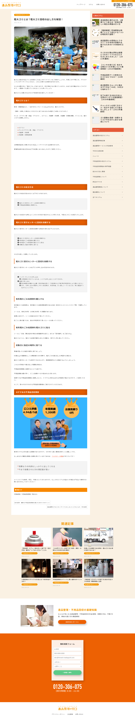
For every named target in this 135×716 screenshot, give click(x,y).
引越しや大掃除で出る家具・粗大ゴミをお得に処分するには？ (98, 549)
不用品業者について (100, 177)
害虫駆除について (99, 192)
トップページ (81, 4)
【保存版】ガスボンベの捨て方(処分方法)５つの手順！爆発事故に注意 (98, 580)
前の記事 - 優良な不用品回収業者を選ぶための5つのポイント (32, 502)
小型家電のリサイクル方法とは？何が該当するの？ (36, 580)
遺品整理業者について (100, 187)
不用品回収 (17, 494)
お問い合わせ (100, 4)
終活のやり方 (97, 182)
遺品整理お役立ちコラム (101, 135)
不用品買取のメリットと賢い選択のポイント (67, 579)
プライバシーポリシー (58, 714)
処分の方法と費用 (99, 171)
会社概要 (70, 714)
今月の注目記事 (98, 151)
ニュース (96, 156)
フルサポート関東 (57, 456)
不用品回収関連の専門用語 (102, 166)
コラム (91, 4)
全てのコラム (97, 197)
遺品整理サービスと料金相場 (103, 146)
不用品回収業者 (26, 494)
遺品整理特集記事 (99, 141)
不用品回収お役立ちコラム (22, 15)
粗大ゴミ (34, 494)
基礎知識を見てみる (72, 622)
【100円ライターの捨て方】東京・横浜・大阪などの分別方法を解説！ (67, 549)
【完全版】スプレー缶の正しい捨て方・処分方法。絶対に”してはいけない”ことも (36, 549)
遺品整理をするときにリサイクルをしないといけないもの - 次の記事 (67, 507)
